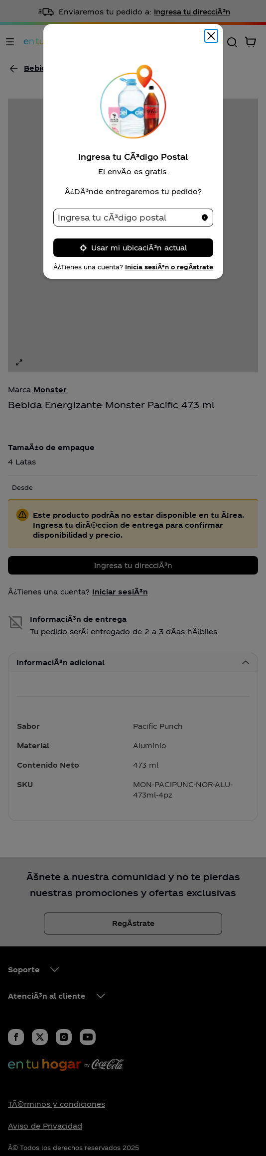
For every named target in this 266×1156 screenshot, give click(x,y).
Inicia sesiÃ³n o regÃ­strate (169, 266)
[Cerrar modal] (211, 36)
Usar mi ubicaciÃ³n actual (133, 247)
